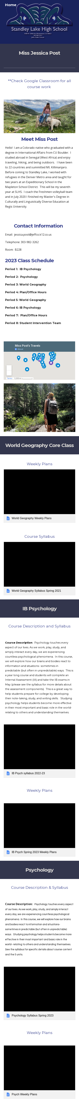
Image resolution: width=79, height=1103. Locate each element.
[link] (39, 496)
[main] (39, 53)
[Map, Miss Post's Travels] (39, 360)
